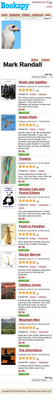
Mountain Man (29, 326)
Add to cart (24, 119)
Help (47, 15)
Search (5, 22)
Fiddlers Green (30, 291)
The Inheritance (30, 356)
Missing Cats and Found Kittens (32, 196)
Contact (45, 66)
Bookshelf (15, 15)
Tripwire (25, 164)
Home (4, 15)
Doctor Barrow (30, 260)
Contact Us (37, 15)
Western (42, 100)
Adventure (43, 211)
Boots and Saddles (33, 88)
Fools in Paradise (32, 232)
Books (35, 66)
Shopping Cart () (42, 2)
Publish (26, 15)
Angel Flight (28, 123)
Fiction (33, 100)
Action (42, 135)
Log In (49, 6)
